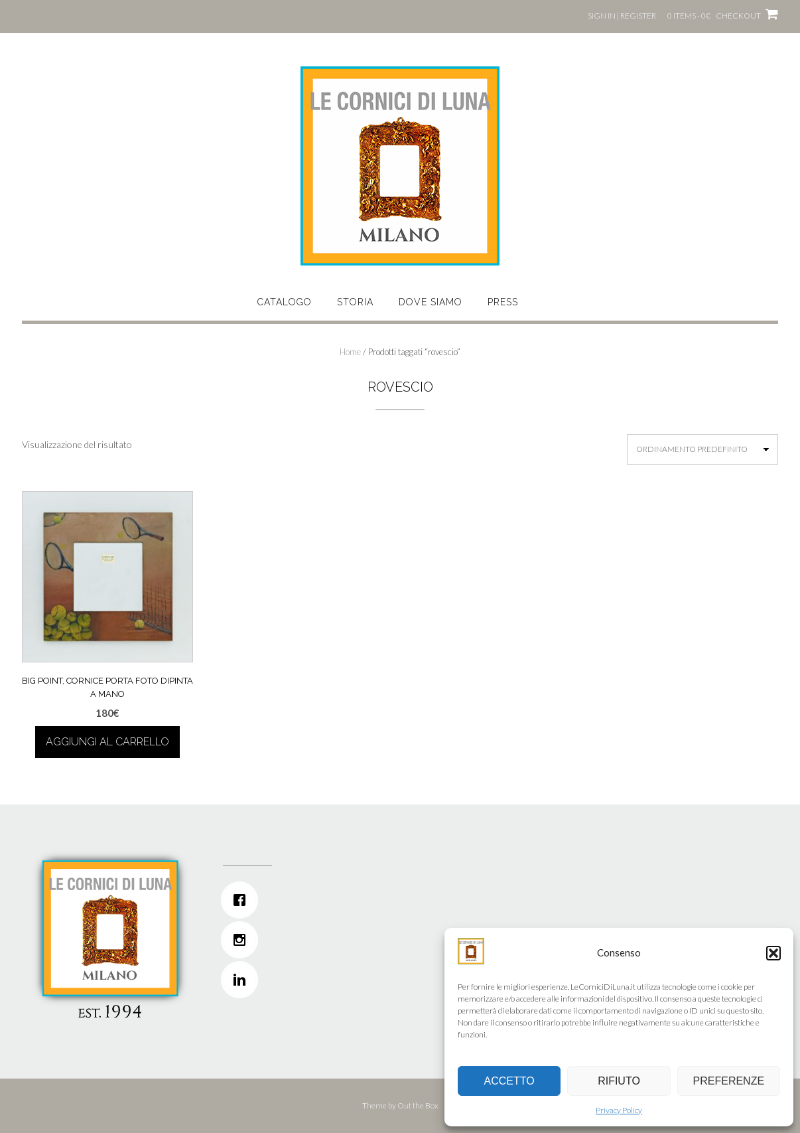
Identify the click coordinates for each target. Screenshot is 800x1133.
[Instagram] (311, 939)
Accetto (509, 1081)
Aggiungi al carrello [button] (107, 741)
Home (350, 351)
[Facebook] (311, 900)
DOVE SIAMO (430, 302)
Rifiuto (619, 1081)
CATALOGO (284, 302)
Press (503, 302)
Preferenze (729, 1081)
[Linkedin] (311, 979)
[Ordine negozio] (702, 449)
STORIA (355, 302)
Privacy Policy (619, 1110)
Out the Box (417, 1105)
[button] (773, 953)
